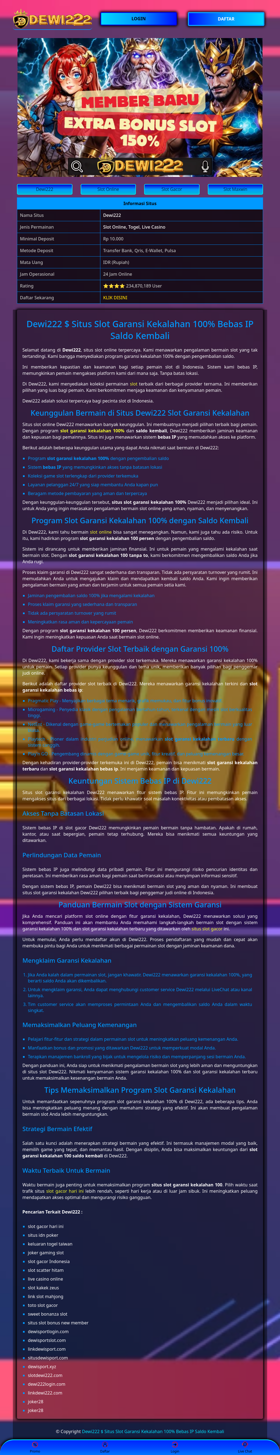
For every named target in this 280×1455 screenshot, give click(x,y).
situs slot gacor (206, 929)
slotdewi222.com (45, 1375)
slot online (101, 532)
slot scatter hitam (46, 1270)
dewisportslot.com (47, 1340)
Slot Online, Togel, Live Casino (134, 227)
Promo (35, 1448)
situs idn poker (43, 1235)
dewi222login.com (46, 1384)
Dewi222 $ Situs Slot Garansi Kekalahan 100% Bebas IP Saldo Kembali (153, 1431)
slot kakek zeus (43, 1288)
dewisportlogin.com (48, 1332)
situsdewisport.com (48, 1358)
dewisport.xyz (42, 1367)
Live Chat (245, 1448)
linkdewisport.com (47, 1349)
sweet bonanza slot (47, 1314)
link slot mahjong (45, 1296)
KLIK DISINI (115, 298)
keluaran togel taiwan (50, 1244)
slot (133, 384)
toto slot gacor (43, 1305)
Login (175, 1448)
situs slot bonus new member (58, 1323)
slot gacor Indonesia (49, 1261)
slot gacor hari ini (65, 1191)
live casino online (45, 1279)
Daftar (105, 1448)
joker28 (35, 1402)
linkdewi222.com (45, 1393)
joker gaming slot (46, 1253)
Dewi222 (112, 215)
